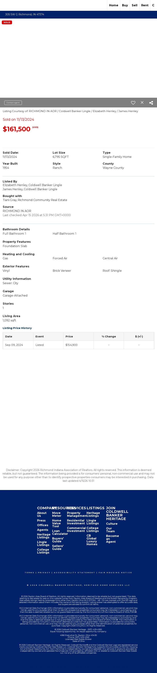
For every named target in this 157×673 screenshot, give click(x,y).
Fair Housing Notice (115, 572)
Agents (42, 530)
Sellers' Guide (57, 547)
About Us (41, 514)
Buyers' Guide (58, 540)
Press (41, 520)
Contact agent (13, 102)
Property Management (77, 514)
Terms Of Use (34, 668)
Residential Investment (76, 522)
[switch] (133, 103)
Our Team (110, 530)
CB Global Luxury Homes (92, 540)
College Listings (43, 551)
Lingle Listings (43, 543)
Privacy (44, 572)
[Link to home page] (4, 5)
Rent (144, 5)
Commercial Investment (76, 529)
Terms (30, 572)
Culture (112, 523)
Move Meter (56, 514)
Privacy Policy (56, 668)
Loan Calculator (60, 532)
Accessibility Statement (74, 572)
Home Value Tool (56, 523)
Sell (134, 5)
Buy (125, 5)
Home (113, 5)
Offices (42, 525)
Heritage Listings (44, 536)
